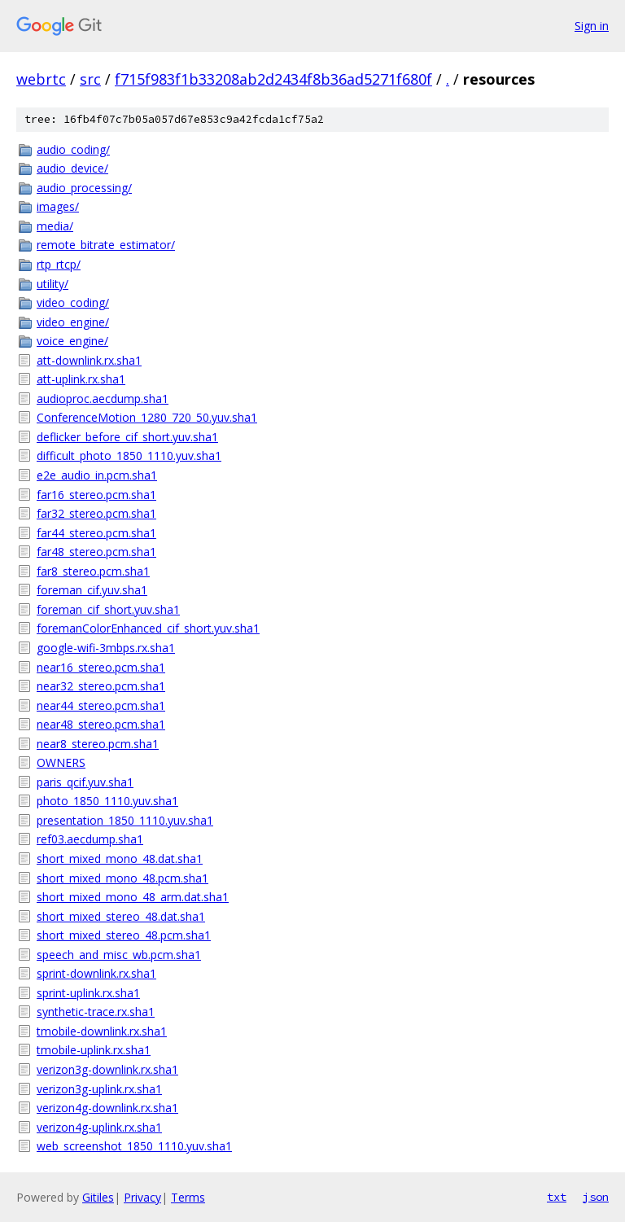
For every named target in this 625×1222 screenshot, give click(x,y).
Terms (188, 1197)
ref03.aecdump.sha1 (90, 839)
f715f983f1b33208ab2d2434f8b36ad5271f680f (273, 79)
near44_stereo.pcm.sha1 (101, 705)
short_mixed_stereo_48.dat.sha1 (121, 916)
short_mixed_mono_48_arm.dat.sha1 (133, 896)
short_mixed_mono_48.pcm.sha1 (122, 878)
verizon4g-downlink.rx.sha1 (107, 1107)
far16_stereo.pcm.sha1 (96, 494)
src (90, 79)
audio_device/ (72, 168)
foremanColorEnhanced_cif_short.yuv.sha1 (148, 628)
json (596, 1196)
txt (556, 1196)
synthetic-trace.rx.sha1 (96, 1011)
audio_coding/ (73, 149)
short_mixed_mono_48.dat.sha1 (120, 858)
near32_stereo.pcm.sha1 (101, 686)
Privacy (142, 1197)
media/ (55, 226)
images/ (58, 206)
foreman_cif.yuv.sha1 (92, 590)
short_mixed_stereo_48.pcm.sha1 (124, 935)
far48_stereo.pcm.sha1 (96, 551)
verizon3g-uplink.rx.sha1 (99, 1089)
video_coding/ (73, 302)
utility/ (52, 283)
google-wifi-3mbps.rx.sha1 (106, 647)
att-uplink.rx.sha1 (81, 379)
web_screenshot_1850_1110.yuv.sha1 (134, 1146)
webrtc (41, 79)
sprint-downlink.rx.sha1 (96, 973)
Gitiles (98, 1197)
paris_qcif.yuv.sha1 (85, 782)
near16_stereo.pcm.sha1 (101, 667)
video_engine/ (73, 322)
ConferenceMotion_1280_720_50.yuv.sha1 (147, 417)
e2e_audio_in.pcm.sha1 (97, 475)
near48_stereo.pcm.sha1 (101, 724)
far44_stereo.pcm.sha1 (96, 533)
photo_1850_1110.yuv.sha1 (107, 800)
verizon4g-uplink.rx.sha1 (99, 1127)
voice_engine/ (72, 340)
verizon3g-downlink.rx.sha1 (107, 1069)
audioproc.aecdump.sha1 (102, 398)
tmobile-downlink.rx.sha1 (102, 1031)
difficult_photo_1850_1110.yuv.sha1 (129, 455)
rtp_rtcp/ (59, 264)
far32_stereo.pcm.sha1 (96, 513)
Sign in (592, 25)
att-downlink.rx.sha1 (89, 360)
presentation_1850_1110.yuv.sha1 (125, 820)
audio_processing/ (84, 187)
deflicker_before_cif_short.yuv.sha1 (127, 437)
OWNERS (61, 762)
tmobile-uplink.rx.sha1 (94, 1050)
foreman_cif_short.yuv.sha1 (108, 609)
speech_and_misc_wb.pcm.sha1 (119, 954)
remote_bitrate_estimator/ (106, 244)
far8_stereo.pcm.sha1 (93, 571)
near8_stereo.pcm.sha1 (98, 743)
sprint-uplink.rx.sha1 (88, 993)
